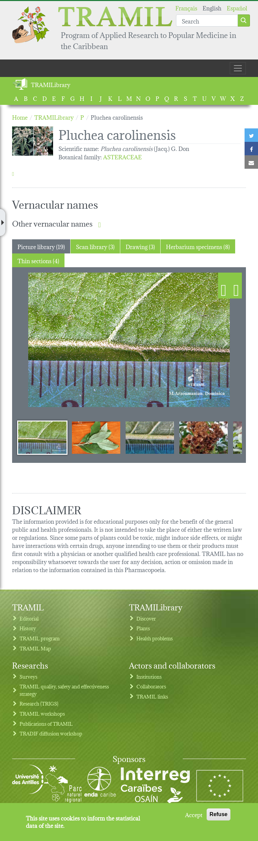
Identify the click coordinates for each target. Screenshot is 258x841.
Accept (194, 814)
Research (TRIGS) (38, 703)
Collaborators (151, 686)
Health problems (154, 638)
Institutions (149, 676)
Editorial (29, 618)
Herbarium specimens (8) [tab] (198, 246)
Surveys (28, 676)
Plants (143, 628)
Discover (146, 618)
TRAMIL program (39, 638)
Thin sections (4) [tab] (38, 260)
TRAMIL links (152, 696)
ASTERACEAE (122, 156)
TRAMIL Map (35, 648)
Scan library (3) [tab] (95, 246)
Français (186, 7)
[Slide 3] (150, 437)
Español (237, 7)
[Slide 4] (203, 437)
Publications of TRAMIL (46, 723)
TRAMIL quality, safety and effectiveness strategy (64, 689)
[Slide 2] (96, 437)
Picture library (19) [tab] (41, 246)
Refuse (218, 814)
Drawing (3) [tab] (140, 246)
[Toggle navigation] (238, 68)
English (212, 7)
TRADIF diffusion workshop (50, 733)
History (27, 628)
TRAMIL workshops (42, 713)
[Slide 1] (42, 437)
